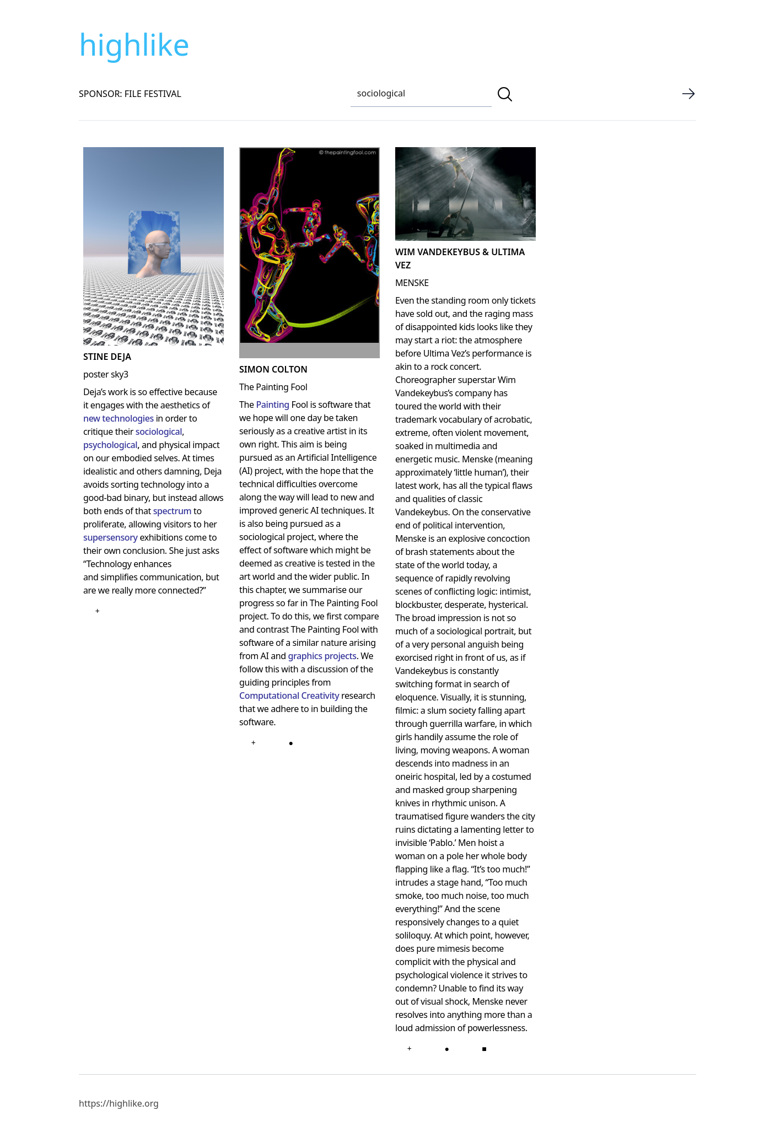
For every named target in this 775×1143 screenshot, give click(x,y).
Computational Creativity (289, 695)
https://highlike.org (119, 1103)
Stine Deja (107, 357)
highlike (134, 44)
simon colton (273, 369)
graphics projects (322, 656)
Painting (272, 404)
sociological (159, 431)
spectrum (172, 511)
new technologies (118, 418)
